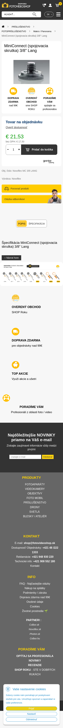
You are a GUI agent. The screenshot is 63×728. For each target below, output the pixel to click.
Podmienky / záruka (35, 592)
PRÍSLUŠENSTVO (35, 502)
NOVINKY (35, 660)
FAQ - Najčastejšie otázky (34, 583)
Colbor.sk (34, 624)
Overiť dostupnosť (16, 127)
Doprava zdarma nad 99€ (35, 597)
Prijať (31, 708)
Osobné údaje (35, 601)
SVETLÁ (34, 511)
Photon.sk (35, 634)
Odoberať (48, 457)
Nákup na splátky (35, 588)
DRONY (35, 507)
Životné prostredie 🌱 (35, 611)
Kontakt (34, 565)
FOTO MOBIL (35, 498)
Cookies (35, 606)
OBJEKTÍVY (34, 493)
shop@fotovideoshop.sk (39, 543)
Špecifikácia (37, 223)
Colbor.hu (35, 638)
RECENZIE (35, 665)
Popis (21, 223)
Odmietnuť (31, 719)
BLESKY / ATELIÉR (35, 516)
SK (48, 14)
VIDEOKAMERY (35, 489)
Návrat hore (11, 257)
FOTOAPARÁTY (35, 484)
